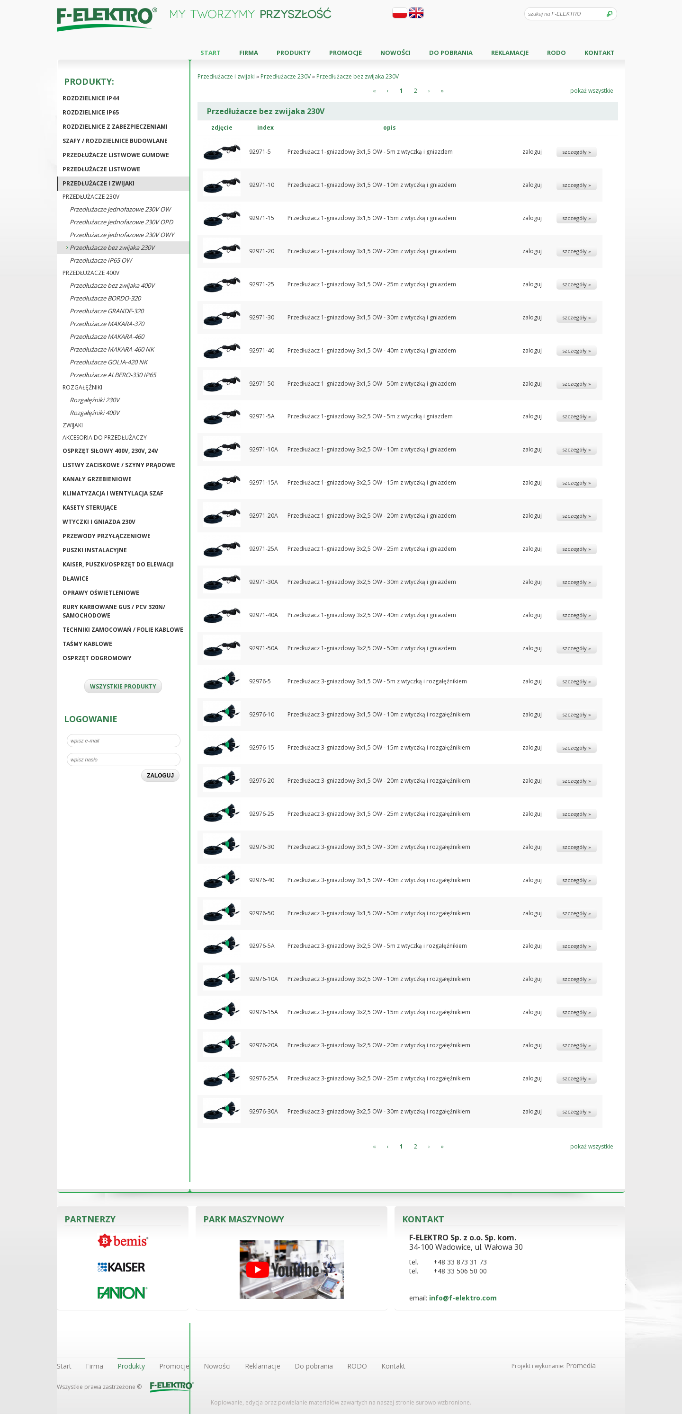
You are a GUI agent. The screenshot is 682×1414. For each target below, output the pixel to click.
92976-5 (260, 681)
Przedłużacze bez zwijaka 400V (112, 285)
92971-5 (260, 152)
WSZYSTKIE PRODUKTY (123, 686)
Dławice (76, 578)
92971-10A (263, 449)
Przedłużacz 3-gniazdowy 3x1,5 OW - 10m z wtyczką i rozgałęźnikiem (378, 714)
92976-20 (261, 781)
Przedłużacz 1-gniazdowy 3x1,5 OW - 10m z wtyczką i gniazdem (371, 185)
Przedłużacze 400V (91, 273)
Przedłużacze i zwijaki (99, 183)
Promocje (345, 52)
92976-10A (263, 979)
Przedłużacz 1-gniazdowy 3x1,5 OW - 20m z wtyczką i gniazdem (371, 251)
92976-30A (263, 1111)
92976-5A (262, 946)
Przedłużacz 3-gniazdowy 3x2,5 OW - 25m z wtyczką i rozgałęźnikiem (378, 1078)
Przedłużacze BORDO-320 (105, 298)
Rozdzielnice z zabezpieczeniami (115, 127)
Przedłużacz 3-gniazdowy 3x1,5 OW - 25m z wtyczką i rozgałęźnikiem (378, 814)
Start (210, 52)
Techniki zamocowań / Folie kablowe (123, 630)
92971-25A (263, 549)
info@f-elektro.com (463, 1297)
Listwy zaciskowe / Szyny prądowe (119, 465)
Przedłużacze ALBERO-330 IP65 (113, 375)
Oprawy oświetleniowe (101, 593)
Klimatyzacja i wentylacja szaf (113, 493)
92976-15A (263, 1012)
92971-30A (263, 582)
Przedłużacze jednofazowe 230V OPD (121, 222)
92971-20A (263, 516)
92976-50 (261, 913)
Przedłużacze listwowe (101, 169)
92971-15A (263, 482)
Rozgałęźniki (82, 387)
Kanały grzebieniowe (97, 479)
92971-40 (261, 350)
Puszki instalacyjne (95, 550)
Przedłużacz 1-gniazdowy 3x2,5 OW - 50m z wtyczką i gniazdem (371, 648)
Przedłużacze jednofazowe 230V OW (120, 209)
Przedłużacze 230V (91, 197)
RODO (556, 52)
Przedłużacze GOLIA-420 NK (108, 362)
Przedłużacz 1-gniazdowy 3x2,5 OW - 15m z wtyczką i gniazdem (371, 482)
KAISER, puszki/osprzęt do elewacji (118, 564)
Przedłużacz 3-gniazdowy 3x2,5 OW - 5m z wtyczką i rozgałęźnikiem (377, 946)
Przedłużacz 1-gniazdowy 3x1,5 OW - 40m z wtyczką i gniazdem (371, 350)
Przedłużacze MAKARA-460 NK (112, 349)
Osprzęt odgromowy (97, 658)
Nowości (395, 52)
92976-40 (261, 880)
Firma (248, 52)
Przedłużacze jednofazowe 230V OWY (122, 234)
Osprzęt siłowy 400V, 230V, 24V (110, 451)
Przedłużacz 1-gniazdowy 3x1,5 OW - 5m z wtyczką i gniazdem (370, 152)
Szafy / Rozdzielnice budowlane (115, 141)
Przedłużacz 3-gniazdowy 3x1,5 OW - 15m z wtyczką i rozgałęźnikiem (378, 747)
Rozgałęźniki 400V (94, 412)
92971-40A (263, 615)
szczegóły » (576, 151)
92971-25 (261, 284)
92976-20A (263, 1045)
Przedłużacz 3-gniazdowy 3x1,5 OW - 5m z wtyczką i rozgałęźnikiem (377, 681)
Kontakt (599, 52)
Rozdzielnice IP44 (91, 98)
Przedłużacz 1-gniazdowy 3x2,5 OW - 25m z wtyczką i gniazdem (371, 549)
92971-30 (261, 317)
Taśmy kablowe (87, 644)
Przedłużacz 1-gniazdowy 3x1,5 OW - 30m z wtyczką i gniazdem (371, 317)
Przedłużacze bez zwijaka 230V (112, 247)
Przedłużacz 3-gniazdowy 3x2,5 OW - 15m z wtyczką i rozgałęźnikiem (378, 1012)
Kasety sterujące (90, 508)
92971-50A (263, 648)
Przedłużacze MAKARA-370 (107, 323)
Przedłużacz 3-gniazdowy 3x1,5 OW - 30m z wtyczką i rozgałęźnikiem (378, 847)
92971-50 (261, 384)
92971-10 (261, 185)
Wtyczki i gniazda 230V (99, 522)
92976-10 (261, 714)
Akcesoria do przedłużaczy (105, 437)
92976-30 (261, 847)
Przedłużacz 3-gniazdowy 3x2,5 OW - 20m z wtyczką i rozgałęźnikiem (378, 1045)
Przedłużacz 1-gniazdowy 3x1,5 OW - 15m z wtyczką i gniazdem (371, 218)
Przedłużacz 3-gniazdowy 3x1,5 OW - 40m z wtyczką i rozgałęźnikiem (378, 880)
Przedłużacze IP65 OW (101, 260)
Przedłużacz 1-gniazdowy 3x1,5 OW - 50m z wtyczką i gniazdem (371, 384)
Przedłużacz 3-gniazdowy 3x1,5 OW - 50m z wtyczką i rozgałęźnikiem (378, 913)
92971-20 (261, 251)
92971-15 (261, 218)
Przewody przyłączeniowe (107, 536)
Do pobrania (451, 52)
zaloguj (532, 152)
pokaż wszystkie (591, 91)
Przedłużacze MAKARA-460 (107, 336)
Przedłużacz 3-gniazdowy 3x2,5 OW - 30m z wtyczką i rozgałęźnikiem (378, 1111)
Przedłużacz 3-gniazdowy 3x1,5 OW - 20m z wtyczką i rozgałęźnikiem (378, 781)
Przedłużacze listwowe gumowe (116, 155)
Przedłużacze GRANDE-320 (107, 311)
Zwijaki (73, 425)
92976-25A (263, 1078)
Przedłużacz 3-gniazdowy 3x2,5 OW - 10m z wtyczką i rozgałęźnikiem (378, 979)
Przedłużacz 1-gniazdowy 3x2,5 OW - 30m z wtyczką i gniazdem (371, 582)
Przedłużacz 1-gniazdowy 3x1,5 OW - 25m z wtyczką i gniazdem (371, 284)
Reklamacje (510, 52)
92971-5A (262, 416)
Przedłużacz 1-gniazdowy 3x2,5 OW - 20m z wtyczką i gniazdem (371, 516)
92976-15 (261, 747)
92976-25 (261, 814)
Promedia (581, 1365)
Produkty (294, 52)
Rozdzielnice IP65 (91, 112)
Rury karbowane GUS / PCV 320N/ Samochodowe (114, 611)
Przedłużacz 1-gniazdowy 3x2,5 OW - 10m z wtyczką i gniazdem (371, 449)
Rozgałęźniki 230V (94, 400)
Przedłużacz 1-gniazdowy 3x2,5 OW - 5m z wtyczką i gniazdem (370, 416)
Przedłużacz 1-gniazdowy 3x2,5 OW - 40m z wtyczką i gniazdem (371, 615)
